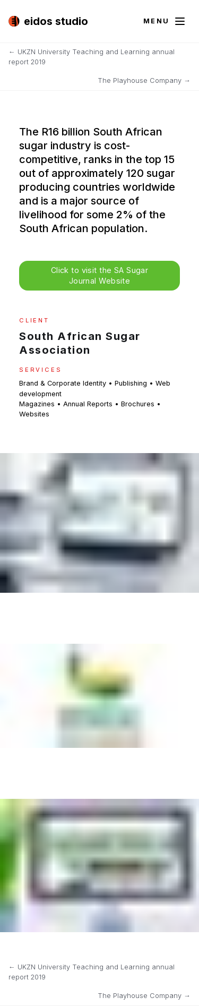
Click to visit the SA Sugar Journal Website (100, 275)
